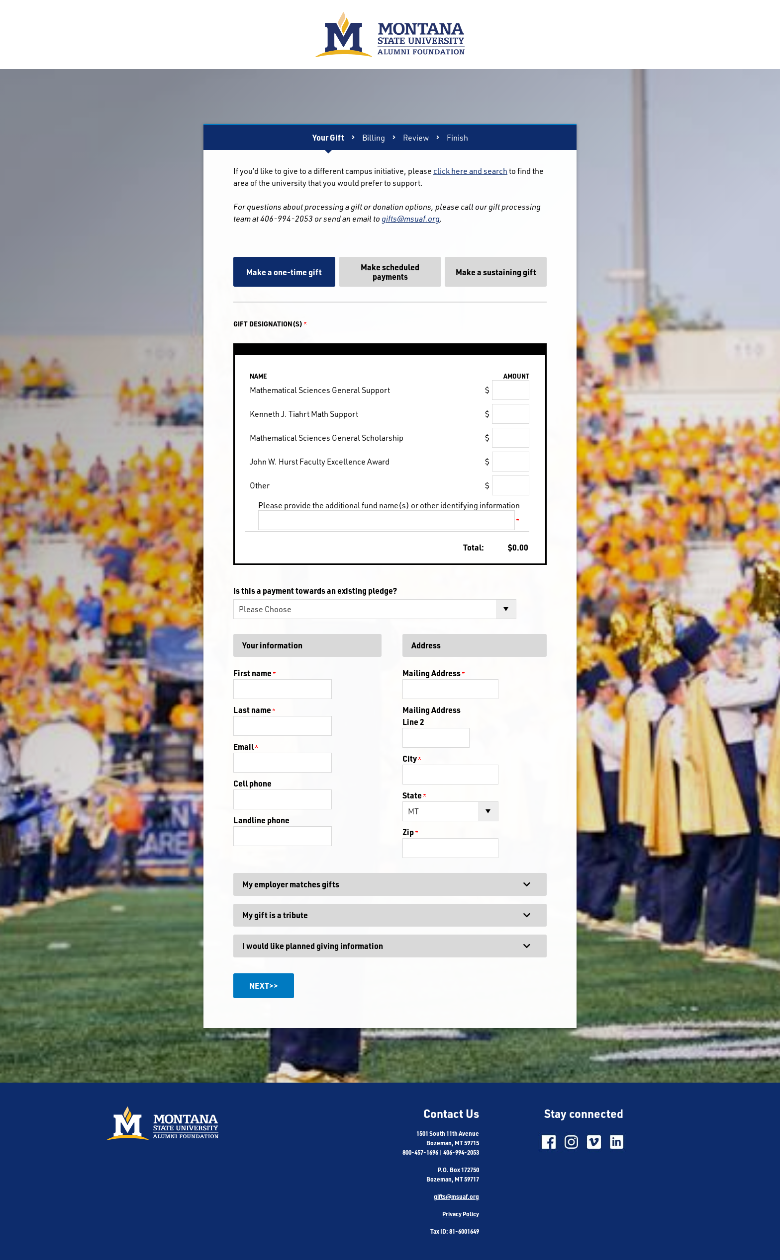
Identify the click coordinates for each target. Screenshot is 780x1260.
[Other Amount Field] (510, 485)
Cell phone (252, 783)
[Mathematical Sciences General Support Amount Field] (510, 390)
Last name (254, 710)
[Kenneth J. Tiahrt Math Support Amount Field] (510, 414)
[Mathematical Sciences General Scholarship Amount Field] (510, 438)
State (414, 795)
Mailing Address (433, 673)
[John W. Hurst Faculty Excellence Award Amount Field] (510, 462)
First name (254, 673)
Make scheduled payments (390, 272)
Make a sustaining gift (496, 272)
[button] (390, 884)
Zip (410, 832)
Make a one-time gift (284, 272)
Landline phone (261, 820)
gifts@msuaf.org (411, 219)
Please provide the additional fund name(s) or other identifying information (389, 505)
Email (245, 746)
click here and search (470, 171)
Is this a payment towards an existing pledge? (315, 590)
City (411, 758)
